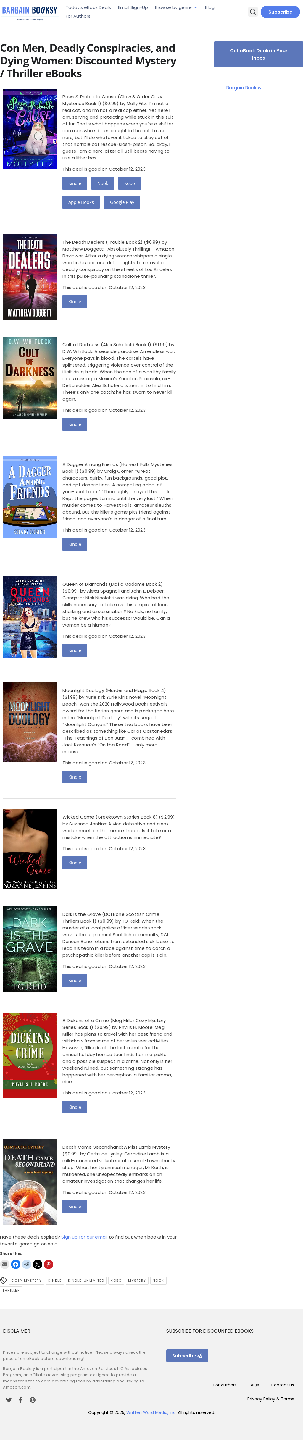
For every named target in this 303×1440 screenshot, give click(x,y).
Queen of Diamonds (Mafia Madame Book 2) (112, 584)
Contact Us (282, 1385)
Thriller (11, 1290)
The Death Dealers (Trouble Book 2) (102, 242)
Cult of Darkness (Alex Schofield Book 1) (106, 344)
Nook (102, 183)
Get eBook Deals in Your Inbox (259, 54)
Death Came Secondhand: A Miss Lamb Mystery (116, 1147)
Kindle (74, 183)
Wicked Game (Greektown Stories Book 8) (110, 817)
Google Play (122, 202)
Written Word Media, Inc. (151, 1412)
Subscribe (280, 12)
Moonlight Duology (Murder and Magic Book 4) (114, 690)
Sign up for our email (84, 1237)
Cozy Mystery (26, 1280)
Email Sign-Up (133, 7)
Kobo (129, 183)
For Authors (78, 16)
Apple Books (81, 202)
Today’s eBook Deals (88, 7)
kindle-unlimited (86, 1280)
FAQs (254, 1385)
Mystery (137, 1280)
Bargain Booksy (244, 87)
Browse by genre (173, 7)
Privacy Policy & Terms (270, 1399)
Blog (210, 7)
